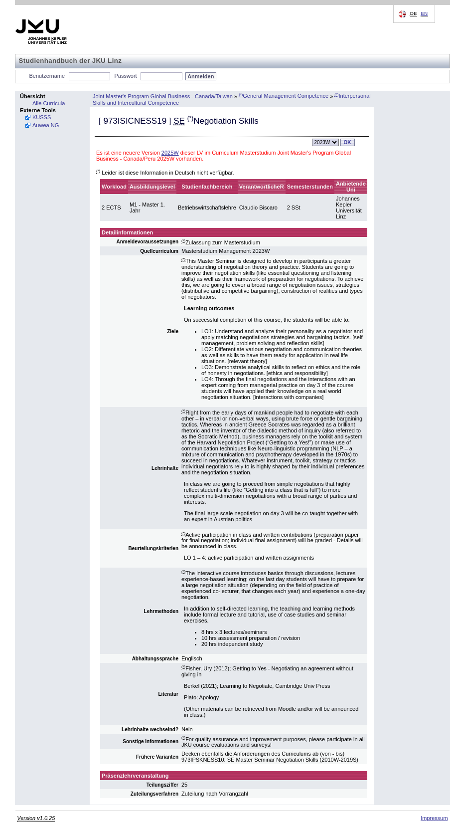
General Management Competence (283, 96)
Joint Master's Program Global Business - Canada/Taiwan (163, 96)
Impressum (434, 818)
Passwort (125, 76)
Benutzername (47, 76)
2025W (170, 153)
